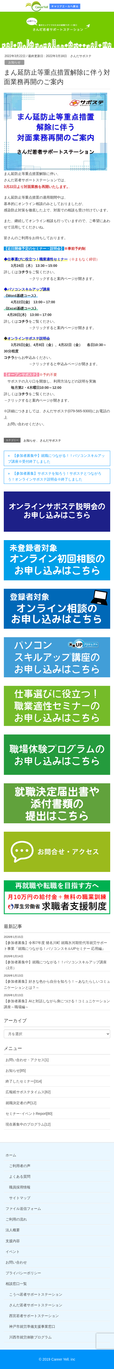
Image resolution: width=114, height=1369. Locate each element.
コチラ (23, 272)
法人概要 (13, 1230)
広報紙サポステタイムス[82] (28, 1092)
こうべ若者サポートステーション (35, 1294)
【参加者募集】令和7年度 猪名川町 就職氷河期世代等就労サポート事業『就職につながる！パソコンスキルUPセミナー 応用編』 (55, 946)
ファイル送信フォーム (23, 1209)
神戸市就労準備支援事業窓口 (32, 1326)
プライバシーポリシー (23, 1273)
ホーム (11, 1155)
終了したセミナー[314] (24, 1081)
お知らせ (14, 62)
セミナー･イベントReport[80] (29, 1114)
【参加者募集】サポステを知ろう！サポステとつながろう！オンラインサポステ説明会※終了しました (54, 476)
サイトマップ (19, 1198)
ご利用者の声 (19, 1166)
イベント (13, 1252)
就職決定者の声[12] (21, 1103)
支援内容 (13, 1241)
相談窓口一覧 (16, 1284)
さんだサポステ (50, 440)
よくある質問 (19, 1176)
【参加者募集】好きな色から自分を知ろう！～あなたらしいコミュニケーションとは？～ (57, 984)
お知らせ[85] (16, 1071)
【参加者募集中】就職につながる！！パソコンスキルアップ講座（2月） (55, 965)
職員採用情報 (19, 1187)
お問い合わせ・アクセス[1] (27, 1060)
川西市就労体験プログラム (30, 1337)
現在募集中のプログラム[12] (28, 1124)
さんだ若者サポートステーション (35, 1305)
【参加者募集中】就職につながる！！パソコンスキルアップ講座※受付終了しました (56, 458)
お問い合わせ (16, 1262)
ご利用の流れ (16, 1219)
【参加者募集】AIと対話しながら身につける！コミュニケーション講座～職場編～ (57, 1004)
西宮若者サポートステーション (34, 1316)
